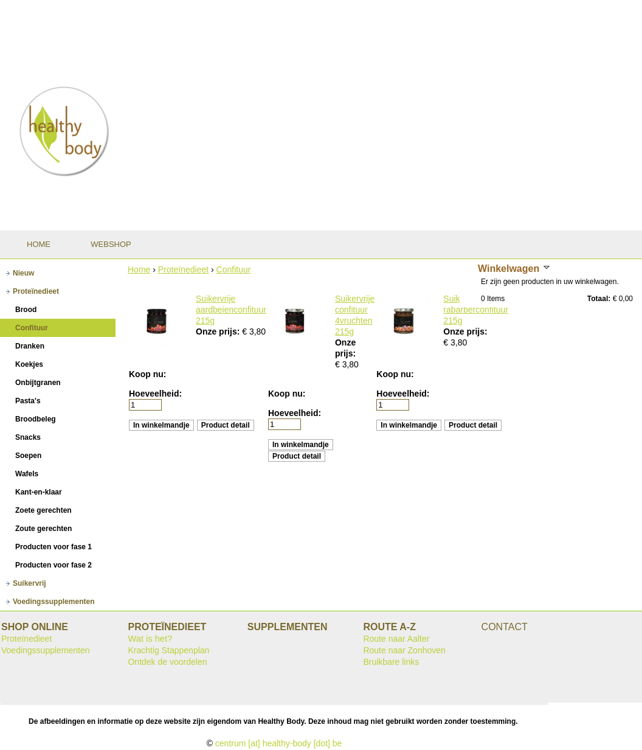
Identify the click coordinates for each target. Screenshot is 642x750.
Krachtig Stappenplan (168, 650)
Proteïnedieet (183, 269)
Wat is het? (150, 639)
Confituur (233, 269)
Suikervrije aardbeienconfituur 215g (231, 309)
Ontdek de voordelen (167, 662)
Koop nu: (147, 374)
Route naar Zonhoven (404, 650)
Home (139, 269)
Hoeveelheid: (155, 393)
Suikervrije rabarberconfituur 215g (475, 309)
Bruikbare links (391, 662)
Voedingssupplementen (45, 650)
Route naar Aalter (396, 639)
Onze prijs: (219, 331)
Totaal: (598, 298)
